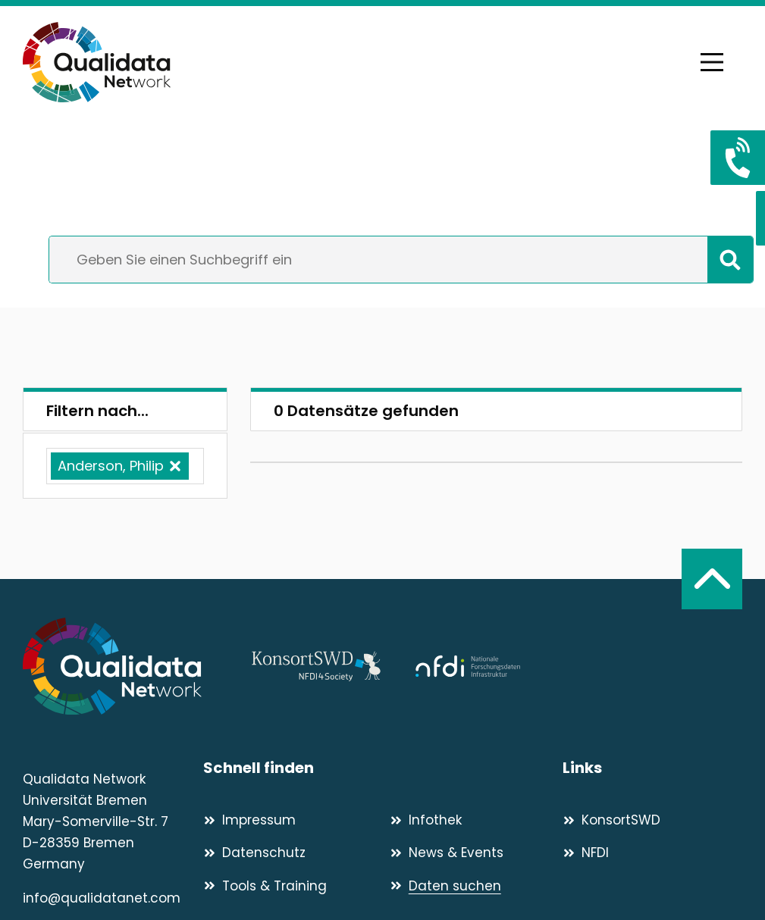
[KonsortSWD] (652, 820)
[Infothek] (476, 820)
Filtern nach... (97, 410)
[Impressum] (290, 820)
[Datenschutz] (290, 852)
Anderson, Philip (111, 465)
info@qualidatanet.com (101, 898)
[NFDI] (652, 852)
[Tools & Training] (290, 886)
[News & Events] (476, 852)
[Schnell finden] (383, 768)
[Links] (652, 768)
